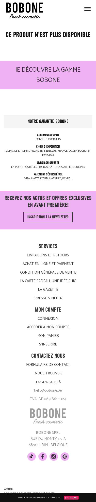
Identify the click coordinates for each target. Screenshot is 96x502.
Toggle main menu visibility (87, 10)
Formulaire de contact (48, 365)
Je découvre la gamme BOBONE (48, 75)
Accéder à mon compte (48, 327)
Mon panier (48, 336)
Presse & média (48, 298)
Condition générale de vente (48, 272)
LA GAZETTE (48, 290)
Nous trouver (48, 373)
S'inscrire (48, 344)
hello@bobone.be (48, 390)
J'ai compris (71, 498)
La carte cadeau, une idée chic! (48, 281)
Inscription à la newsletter (48, 217)
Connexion (48, 319)
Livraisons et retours (48, 255)
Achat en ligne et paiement (48, 264)
